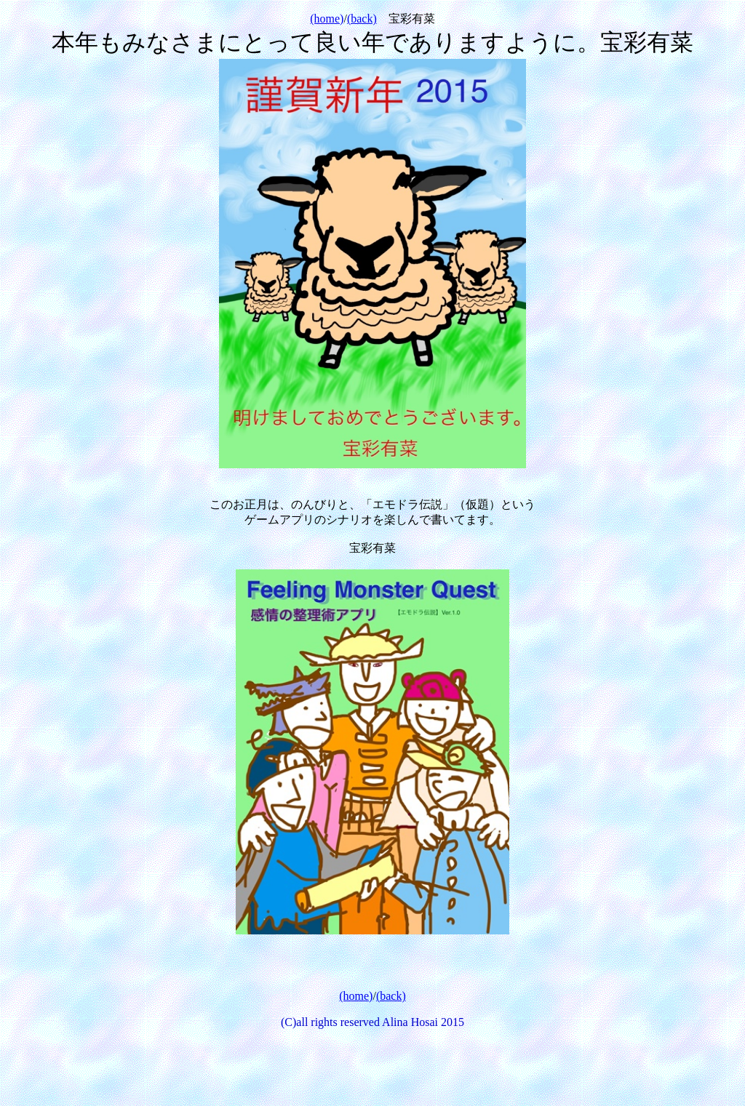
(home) (326, 18)
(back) (362, 18)
